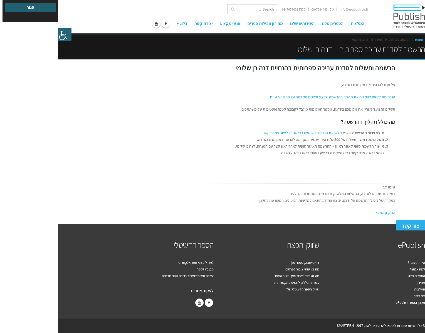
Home (361, 40)
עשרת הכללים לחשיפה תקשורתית (238, 282)
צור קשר (352, 225)
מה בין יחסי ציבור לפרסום (244, 269)
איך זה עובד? (358, 262)
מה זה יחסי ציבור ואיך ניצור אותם (239, 276)
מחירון (363, 282)
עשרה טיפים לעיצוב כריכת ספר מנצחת (129, 276)
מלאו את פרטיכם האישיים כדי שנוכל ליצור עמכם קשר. (244, 132)
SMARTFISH (287, 325)
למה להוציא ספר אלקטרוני (137, 262)
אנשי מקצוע (172, 23)
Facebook (151, 303)
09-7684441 (261, 9)
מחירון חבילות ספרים (207, 23)
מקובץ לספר (147, 269)
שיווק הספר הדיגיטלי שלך (244, 289)
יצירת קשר (146, 23)
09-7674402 (232, 9)
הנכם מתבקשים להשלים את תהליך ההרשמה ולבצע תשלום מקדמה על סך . (274, 97)
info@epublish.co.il (295, 9)
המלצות (299, 23)
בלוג (125, 23)
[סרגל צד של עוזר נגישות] (6, 34)
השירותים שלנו (244, 23)
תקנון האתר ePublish (352, 302)
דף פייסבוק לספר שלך (246, 262)
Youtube (141, 303)
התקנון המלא (327, 212)
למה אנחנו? (359, 269)
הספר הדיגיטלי (135, 244)
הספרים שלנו (274, 23)
